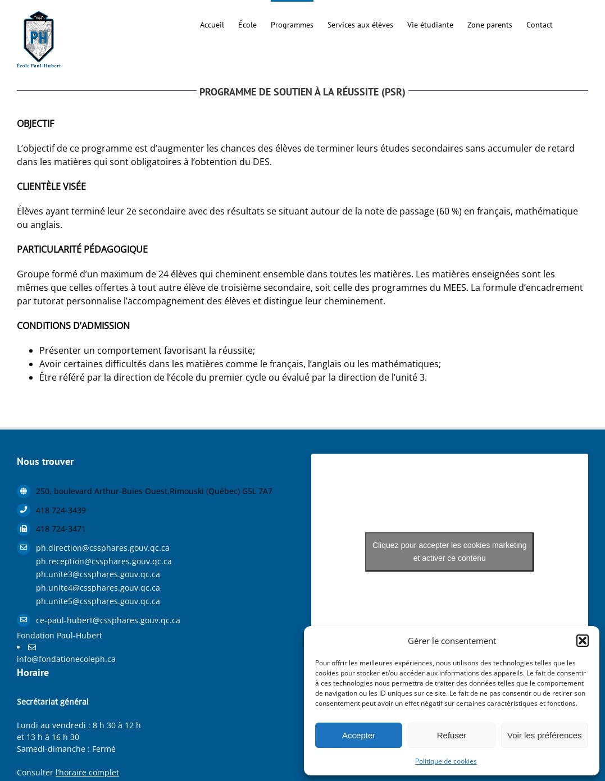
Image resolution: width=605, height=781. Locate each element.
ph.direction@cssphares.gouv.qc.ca (103, 547)
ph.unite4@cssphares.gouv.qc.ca (98, 587)
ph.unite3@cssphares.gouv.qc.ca (98, 574)
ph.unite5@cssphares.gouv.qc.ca (98, 601)
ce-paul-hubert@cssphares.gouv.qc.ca (108, 620)
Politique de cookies (446, 761)
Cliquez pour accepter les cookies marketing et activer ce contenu (449, 552)
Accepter (358, 735)
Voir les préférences (544, 735)
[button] (582, 640)
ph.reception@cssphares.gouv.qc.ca (104, 561)
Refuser (452, 735)
